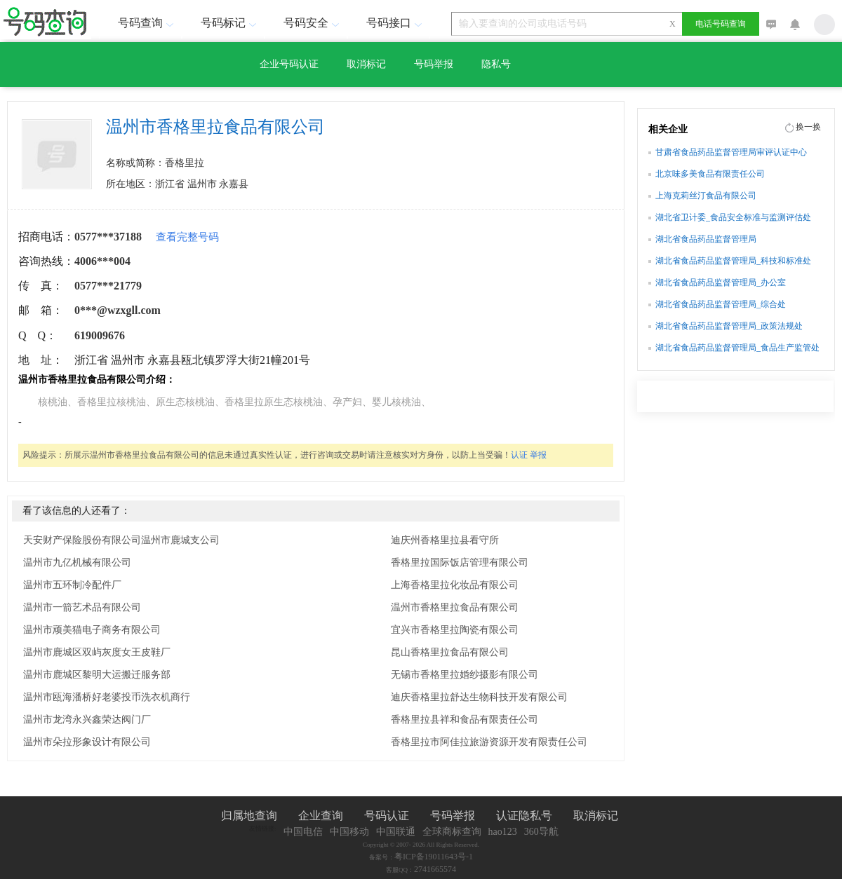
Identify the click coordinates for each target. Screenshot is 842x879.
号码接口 (395, 23)
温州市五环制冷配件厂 (72, 585)
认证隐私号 (524, 816)
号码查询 (147, 23)
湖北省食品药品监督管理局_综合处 (720, 304)
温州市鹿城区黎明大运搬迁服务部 (97, 674)
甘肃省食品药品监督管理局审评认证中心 (731, 152)
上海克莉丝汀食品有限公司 (705, 195)
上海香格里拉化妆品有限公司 (455, 585)
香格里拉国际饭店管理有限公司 (459, 562)
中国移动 (349, 831)
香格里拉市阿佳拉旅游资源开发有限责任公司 (489, 742)
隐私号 (496, 64)
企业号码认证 (289, 64)
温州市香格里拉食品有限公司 (455, 607)
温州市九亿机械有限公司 (77, 562)
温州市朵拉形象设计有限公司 (87, 742)
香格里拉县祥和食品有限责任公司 (464, 719)
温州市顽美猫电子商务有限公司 (92, 630)
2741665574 (435, 869)
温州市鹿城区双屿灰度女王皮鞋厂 (97, 652)
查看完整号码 (187, 237)
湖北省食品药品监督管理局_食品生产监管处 (737, 348)
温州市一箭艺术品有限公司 (82, 607)
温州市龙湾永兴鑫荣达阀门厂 (87, 719)
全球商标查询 (451, 831)
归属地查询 (249, 816)
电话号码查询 (720, 24)
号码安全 (312, 23)
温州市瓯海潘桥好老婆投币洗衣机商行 (106, 697)
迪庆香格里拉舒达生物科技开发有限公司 (479, 697)
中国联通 (395, 831)
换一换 (808, 127)
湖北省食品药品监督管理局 (705, 239)
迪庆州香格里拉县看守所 (445, 540)
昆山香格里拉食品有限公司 (450, 652)
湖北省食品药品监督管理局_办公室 (720, 282)
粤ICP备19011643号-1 (433, 856)
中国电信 (303, 831)
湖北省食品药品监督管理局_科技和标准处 (733, 261)
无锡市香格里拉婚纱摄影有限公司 (464, 674)
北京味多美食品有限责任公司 (710, 174)
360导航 (541, 831)
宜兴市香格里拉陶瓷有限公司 (455, 630)
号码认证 (386, 816)
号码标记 (230, 23)
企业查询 (320, 816)
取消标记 (366, 64)
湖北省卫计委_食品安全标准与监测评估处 (733, 217)
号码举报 (433, 64)
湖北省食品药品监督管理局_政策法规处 (729, 326)
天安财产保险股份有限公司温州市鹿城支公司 (121, 540)
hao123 (502, 831)
